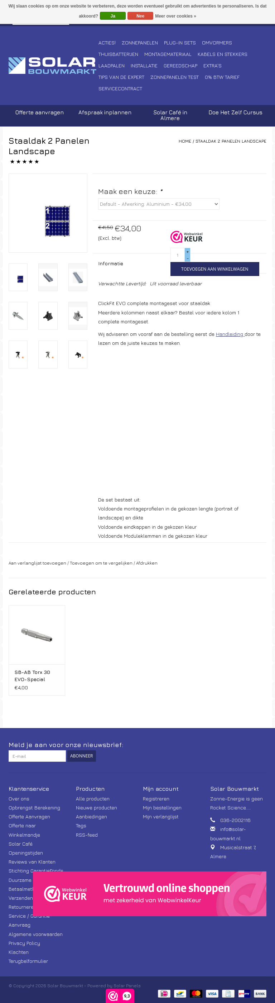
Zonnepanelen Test (174, 77)
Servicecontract (120, 88)
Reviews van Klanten (32, 862)
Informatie (110, 263)
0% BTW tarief (222, 77)
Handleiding (230, 334)
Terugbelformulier (28, 961)
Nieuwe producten (96, 807)
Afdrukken (147, 563)
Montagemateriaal (168, 54)
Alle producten (93, 798)
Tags (81, 825)
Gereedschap (180, 65)
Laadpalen (111, 65)
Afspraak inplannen (104, 112)
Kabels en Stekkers (222, 54)
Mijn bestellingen (162, 807)
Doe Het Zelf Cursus (235, 112)
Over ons (19, 798)
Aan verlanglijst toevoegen (37, 563)
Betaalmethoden (28, 889)
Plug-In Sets (180, 42)
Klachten (19, 952)
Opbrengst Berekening (34, 807)
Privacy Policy (24, 943)
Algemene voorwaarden (36, 934)
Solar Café (21, 844)
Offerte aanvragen (39, 112)
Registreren (156, 798)
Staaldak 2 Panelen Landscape (231, 141)
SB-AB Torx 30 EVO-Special (32, 675)
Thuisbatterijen (118, 54)
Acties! (107, 42)
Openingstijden (26, 853)
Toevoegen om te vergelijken (102, 563)
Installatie (144, 65)
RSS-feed (87, 835)
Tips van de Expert (121, 77)
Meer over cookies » (175, 16)
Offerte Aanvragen (29, 816)
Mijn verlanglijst (161, 816)
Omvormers (217, 42)
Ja (112, 16)
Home (185, 141)
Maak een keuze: (130, 191)
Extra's (212, 65)
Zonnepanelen (140, 42)
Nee (140, 16)
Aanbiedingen (91, 816)
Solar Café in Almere (170, 115)
